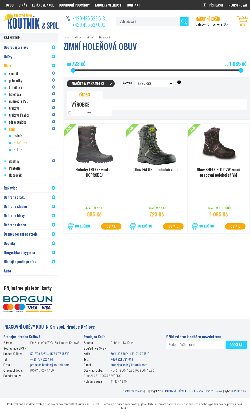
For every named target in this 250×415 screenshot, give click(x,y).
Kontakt (133, 4)
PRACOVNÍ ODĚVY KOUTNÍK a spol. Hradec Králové (193, 391)
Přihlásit (216, 4)
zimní (90, 37)
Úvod (67, 37)
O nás (23, 4)
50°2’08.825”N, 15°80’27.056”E (49, 354)
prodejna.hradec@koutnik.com (50, 365)
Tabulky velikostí (108, 4)
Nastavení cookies (133, 391)
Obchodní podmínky (74, 4)
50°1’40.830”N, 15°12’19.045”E (130, 354)
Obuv (78, 37)
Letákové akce (43, 4)
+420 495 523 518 (88, 18)
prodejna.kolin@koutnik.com (129, 365)
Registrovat (238, 4)
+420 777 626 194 (41, 359)
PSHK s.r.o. (240, 391)
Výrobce (84, 94)
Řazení (127, 83)
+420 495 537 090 (88, 24)
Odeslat (236, 345)
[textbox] (152, 21)
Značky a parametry (88, 83)
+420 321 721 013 (122, 359)
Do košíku (82, 226)
